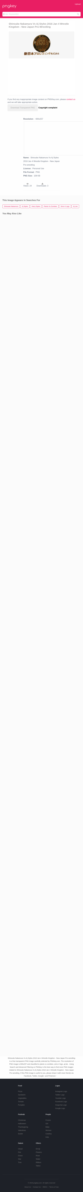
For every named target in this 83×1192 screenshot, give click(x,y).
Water (38, 1159)
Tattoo (38, 1166)
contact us (70, 99)
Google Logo (60, 1108)
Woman (48, 1130)
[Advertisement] (45, 76)
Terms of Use (54, 1187)
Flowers (39, 1152)
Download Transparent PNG (23, 108)
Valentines (22, 1130)
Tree (19, 1162)
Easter (20, 1134)
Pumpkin (21, 1105)
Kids (47, 1137)
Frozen (48, 1120)
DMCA (45, 1187)
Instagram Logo (61, 1091)
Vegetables (22, 1098)
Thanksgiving (23, 1127)
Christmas (22, 1120)
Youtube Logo (60, 1098)
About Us (27, 1187)
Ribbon (38, 1162)
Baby (47, 1127)
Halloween (22, 1124)
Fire (19, 1152)
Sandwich (21, 1095)
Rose (38, 1156)
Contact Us (37, 1187)
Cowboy (49, 1134)
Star (19, 1159)
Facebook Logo (61, 1102)
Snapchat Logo (61, 1105)
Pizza (20, 1091)
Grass (20, 1156)
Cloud (20, 1149)
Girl (47, 1124)
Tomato (21, 1102)
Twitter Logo (59, 1095)
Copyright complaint (47, 108)
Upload (78, 4)
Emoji (38, 1149)
